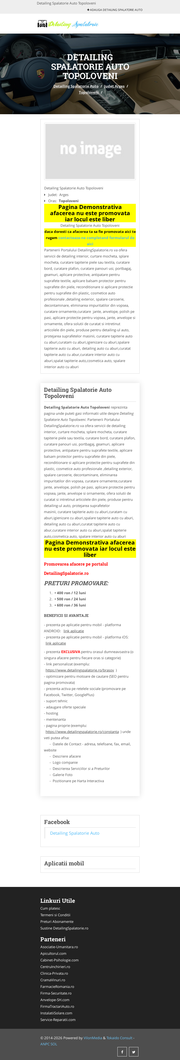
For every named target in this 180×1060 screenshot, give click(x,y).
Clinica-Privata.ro (54, 973)
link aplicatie (74, 630)
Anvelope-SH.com (54, 1000)
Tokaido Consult (119, 1037)
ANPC (45, 1044)
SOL (54, 1044)
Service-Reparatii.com (58, 1019)
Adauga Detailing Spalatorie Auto (114, 10)
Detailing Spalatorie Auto (76, 86)
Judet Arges (114, 86)
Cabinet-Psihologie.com (59, 960)
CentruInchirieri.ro (55, 966)
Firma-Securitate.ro (56, 993)
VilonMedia (93, 1037)
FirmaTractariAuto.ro (57, 1006)
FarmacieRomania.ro (57, 986)
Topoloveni (89, 92)
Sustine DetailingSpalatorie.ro (64, 928)
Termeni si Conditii (55, 915)
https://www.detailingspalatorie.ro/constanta (82, 731)
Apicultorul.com (53, 953)
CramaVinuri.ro (52, 980)
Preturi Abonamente (56, 921)
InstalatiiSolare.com (56, 1013)
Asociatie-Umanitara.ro (59, 947)
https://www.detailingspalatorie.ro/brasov (80, 670)
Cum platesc (50, 908)
